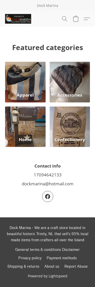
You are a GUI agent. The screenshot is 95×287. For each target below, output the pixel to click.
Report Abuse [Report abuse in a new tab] (76, 266)
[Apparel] (25, 82)
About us (51, 266)
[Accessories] (70, 82)
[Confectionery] (70, 127)
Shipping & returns (23, 266)
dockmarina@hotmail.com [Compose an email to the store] (47, 184)
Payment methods (62, 258)
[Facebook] (47, 196)
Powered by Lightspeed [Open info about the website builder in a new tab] (47, 276)
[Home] (25, 127)
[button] (19, 18)
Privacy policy (30, 258)
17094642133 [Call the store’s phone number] (48, 175)
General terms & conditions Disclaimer (47, 250)
